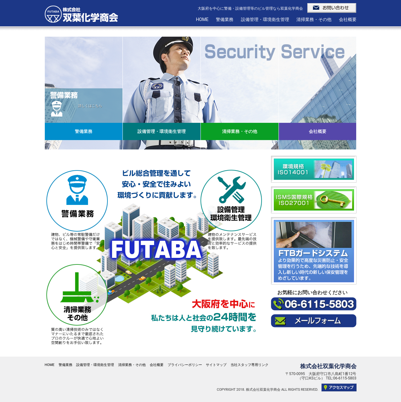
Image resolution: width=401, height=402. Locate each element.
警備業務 (224, 19)
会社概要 (348, 19)
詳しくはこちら (90, 105)
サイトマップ (216, 365)
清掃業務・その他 (313, 19)
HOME (202, 19)
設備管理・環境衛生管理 (265, 19)
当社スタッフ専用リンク (249, 365)
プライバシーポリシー (185, 365)
